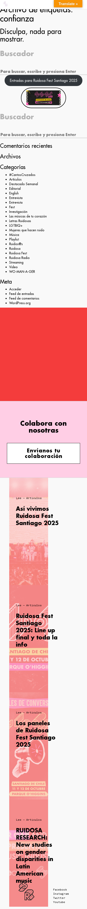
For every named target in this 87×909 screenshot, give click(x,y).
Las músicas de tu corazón (28, 216)
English (14, 193)
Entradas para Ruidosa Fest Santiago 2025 (43, 80)
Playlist (14, 239)
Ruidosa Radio (19, 258)
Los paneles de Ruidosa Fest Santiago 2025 (35, 733)
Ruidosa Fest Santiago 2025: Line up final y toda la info (37, 630)
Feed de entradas (21, 294)
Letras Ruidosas (20, 221)
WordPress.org (20, 303)
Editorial (15, 189)
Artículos (15, 179)
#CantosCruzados (22, 175)
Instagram (61, 893)
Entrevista (16, 198)
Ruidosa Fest (18, 253)
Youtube (59, 902)
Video (13, 267)
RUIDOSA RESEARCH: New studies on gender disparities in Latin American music (34, 855)
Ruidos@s (16, 244)
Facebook (60, 889)
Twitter (59, 898)
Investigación (18, 212)
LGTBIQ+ (16, 225)
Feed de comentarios (24, 298)
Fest (12, 207)
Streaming (16, 262)
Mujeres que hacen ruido (26, 230)
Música (14, 235)
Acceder (15, 289)
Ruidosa (14, 249)
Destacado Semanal (23, 184)
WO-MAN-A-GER (22, 272)
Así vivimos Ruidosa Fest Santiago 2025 (37, 515)
